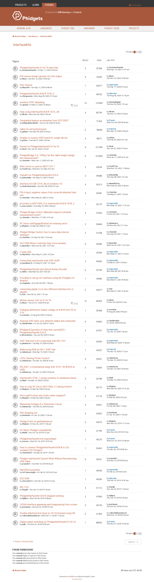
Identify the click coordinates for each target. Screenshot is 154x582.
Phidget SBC (67, 28)
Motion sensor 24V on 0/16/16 (35, 300)
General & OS (24, 28)
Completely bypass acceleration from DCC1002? (44, 120)
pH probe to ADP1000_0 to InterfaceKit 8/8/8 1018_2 (47, 203)
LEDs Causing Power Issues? (35, 358)
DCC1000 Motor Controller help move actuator (43, 243)
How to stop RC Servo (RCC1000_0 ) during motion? (46, 386)
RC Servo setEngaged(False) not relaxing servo (43, 223)
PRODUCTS (21, 4)
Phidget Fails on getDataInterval (36, 421)
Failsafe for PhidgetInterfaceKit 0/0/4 (39, 175)
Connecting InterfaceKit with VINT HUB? (40, 260)
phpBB (69, 576)
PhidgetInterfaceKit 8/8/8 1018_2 (37, 93)
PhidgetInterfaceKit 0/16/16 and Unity (39, 67)
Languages (46, 28)
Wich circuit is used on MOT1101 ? (37, 166)
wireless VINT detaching (32, 102)
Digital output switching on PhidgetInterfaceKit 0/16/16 (48, 521)
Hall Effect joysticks (30, 469)
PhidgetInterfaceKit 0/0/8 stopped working (42, 495)
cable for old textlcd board (33, 129)
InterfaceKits (22, 45)
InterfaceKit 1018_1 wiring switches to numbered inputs (48, 378)
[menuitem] (74, 579)
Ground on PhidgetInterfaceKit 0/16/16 (39, 146)
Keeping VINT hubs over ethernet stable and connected (47, 321)
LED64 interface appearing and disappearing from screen (48, 504)
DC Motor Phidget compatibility (35, 430)
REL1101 (24, 487)
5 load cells (25, 252)
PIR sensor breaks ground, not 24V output (41, 76)
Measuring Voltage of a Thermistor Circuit (41, 404)
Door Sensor (26, 85)
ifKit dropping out (28, 412)
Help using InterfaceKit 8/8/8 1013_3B (39, 111)
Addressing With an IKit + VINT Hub (37, 349)
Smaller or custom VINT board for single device (44, 137)
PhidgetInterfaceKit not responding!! (38, 438)
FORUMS (49, 4)
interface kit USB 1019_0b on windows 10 (41, 183)
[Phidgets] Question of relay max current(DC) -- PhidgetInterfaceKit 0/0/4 (43, 331)
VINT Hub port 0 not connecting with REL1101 (43, 341)
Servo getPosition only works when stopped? (43, 395)
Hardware (89, 28)
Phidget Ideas (111, 28)
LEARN (35, 4)
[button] (140, 52)
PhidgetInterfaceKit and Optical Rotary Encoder (43, 269)
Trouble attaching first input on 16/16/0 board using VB (47, 513)
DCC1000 (24, 478)
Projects (134, 28)
